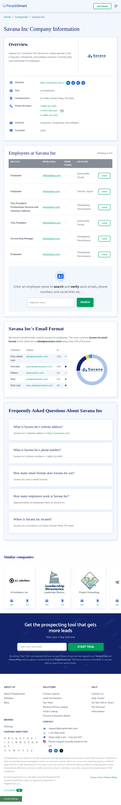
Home (7, 17)
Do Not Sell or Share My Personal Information (103, 707)
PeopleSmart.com (63, 660)
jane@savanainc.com (37, 379)
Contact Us (98, 694)
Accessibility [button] (13, 790)
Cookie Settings (11, 799)
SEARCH (85, 302)
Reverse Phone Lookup (55, 707)
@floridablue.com (52, 175)
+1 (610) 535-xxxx (48, 111)
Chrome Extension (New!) (56, 716)
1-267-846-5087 (54, 733)
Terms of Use (101, 656)
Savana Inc (50, 338)
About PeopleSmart (14, 694)
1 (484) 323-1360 (48, 106)
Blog (6, 703)
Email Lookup (50, 711)
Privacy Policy (15, 660)
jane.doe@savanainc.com (39, 367)
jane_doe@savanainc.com (39, 385)
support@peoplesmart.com (60, 728)
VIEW (104, 175)
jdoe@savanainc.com (37, 356)
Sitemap (8, 726)
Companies (21, 17)
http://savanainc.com (51, 83)
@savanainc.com (51, 191)
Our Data (48, 703)
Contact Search (51, 694)
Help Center (98, 698)
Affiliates (9, 698)
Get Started (102, 6)
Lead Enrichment (52, 698)
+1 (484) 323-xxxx (49, 115)
